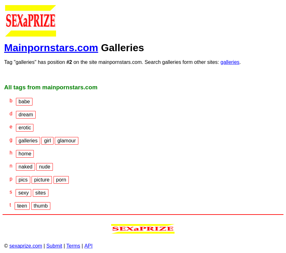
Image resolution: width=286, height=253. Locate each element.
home (24, 153)
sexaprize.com (25, 246)
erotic (24, 127)
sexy (23, 192)
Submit (54, 246)
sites (40, 192)
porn (61, 179)
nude (44, 166)
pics (22, 179)
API (88, 246)
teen (22, 206)
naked (25, 166)
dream (25, 114)
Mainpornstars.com (51, 47)
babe (24, 101)
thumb (41, 206)
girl (47, 140)
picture (41, 179)
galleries (230, 62)
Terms (73, 246)
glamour (66, 140)
